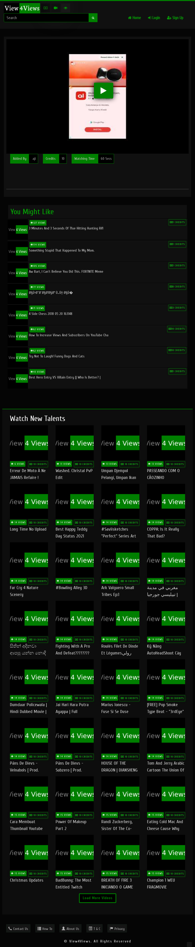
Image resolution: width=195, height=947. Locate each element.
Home (134, 18)
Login (154, 18)
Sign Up (175, 18)
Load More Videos (97, 898)
